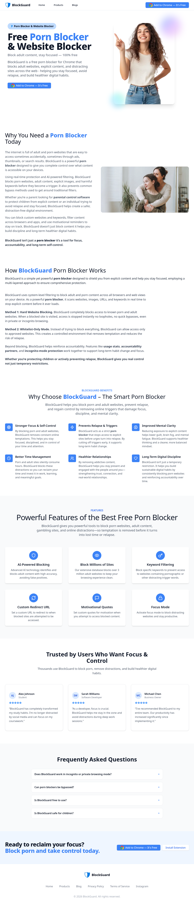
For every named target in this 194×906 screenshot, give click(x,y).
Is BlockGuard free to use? (97, 800)
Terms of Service (120, 886)
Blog (79, 886)
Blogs (75, 5)
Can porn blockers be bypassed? (97, 787)
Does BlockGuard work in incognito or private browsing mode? (97, 774)
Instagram (142, 886)
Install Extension (176, 847)
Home (41, 5)
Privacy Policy (96, 886)
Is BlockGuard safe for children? (97, 813)
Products (58, 5)
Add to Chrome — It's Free (167, 5)
